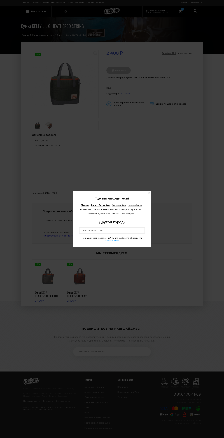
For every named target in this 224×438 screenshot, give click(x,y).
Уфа (108, 213)
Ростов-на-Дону (97, 213)
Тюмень (116, 213)
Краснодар (136, 209)
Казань (105, 209)
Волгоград (85, 209)
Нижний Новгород (119, 209)
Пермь (96, 209)
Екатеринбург (119, 205)
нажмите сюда (112, 240)
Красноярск (128, 213)
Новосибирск (135, 205)
